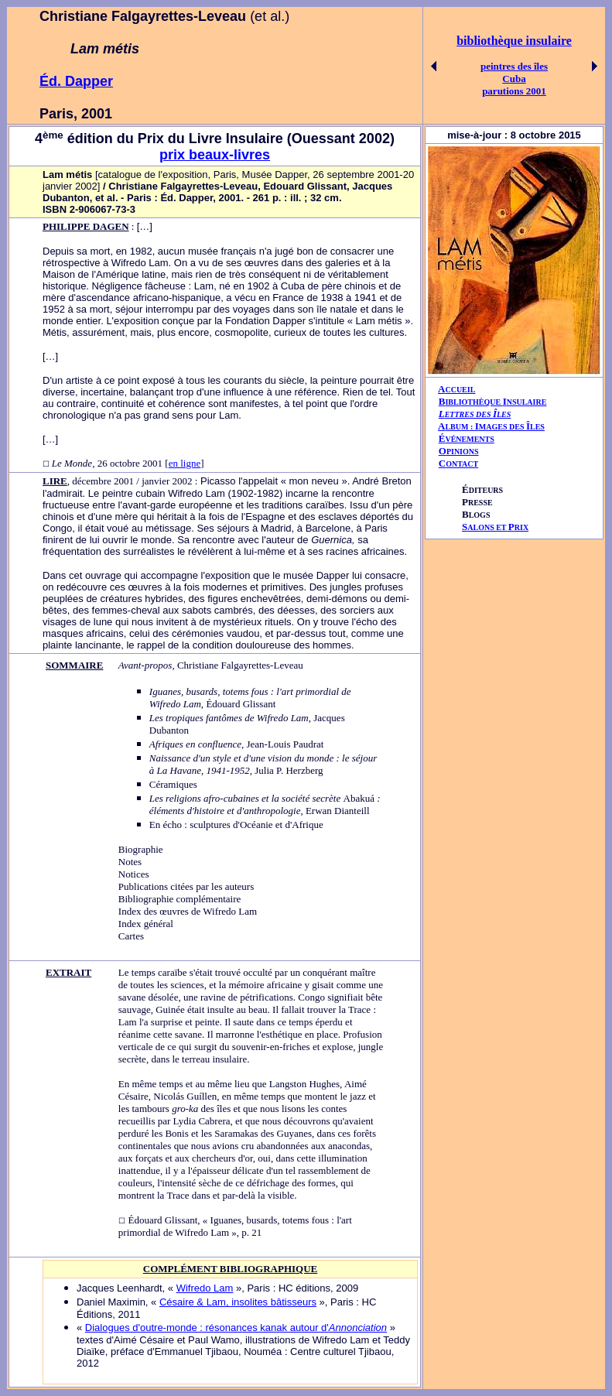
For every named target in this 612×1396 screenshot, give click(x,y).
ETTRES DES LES (478, 414)
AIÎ (491, 426)
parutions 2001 (514, 91)
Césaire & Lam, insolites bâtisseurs (237, 1302)
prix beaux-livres (214, 155)
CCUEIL (460, 389)
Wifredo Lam (205, 1288)
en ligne (185, 463)
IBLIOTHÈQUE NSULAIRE (495, 402)
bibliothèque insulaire (514, 40)
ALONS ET (495, 527)
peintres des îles (514, 66)
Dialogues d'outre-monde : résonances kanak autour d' (236, 1327)
